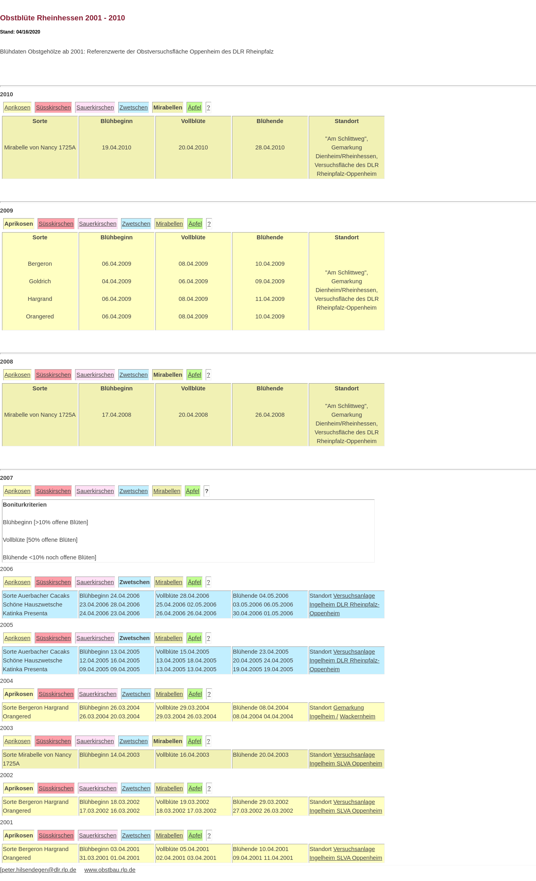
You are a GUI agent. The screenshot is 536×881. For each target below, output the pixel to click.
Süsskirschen (53, 107)
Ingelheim (323, 604)
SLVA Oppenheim (359, 763)
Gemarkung (348, 707)
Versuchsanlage (354, 596)
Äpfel (194, 107)
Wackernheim (357, 716)
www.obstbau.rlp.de (109, 870)
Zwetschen (133, 107)
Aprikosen (17, 107)
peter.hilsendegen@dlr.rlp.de (39, 870)
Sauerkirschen (95, 107)
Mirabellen (169, 224)
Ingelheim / (324, 716)
